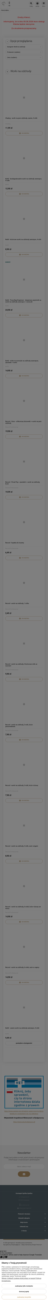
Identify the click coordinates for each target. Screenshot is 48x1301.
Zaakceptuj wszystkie (24, 1297)
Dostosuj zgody (24, 1291)
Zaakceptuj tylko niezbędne (24, 1286)
